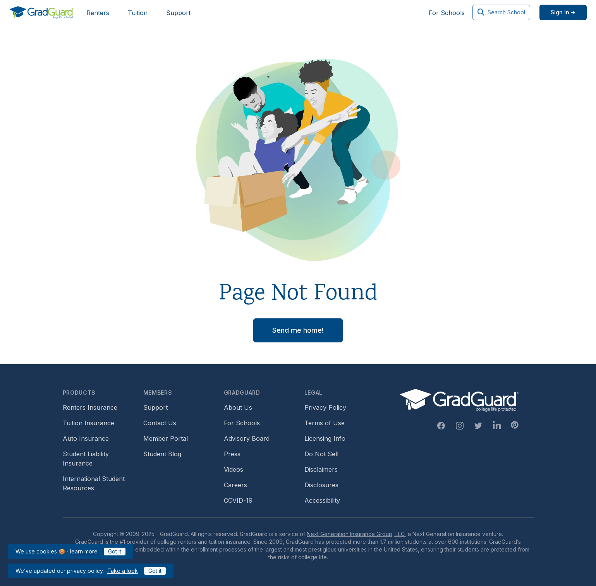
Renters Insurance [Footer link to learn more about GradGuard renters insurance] (90, 407)
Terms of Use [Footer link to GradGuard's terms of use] (324, 423)
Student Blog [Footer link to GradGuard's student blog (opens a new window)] (162, 454)
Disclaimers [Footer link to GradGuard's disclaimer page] (321, 469)
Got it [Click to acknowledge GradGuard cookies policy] (114, 551)
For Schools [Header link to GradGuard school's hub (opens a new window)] (447, 13)
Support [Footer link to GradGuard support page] (155, 407)
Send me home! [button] (298, 330)
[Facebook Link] (441, 425)
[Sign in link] (563, 12)
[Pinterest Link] (515, 425)
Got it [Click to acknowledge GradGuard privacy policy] (154, 570)
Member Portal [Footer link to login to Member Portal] (165, 438)
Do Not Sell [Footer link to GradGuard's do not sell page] (321, 454)
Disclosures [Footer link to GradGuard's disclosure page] (321, 485)
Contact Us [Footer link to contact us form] (159, 423)
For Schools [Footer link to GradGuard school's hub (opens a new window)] (242, 423)
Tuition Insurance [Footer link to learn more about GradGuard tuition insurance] (88, 423)
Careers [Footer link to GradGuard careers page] (235, 485)
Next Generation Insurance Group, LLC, (356, 534)
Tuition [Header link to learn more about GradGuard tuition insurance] (138, 13)
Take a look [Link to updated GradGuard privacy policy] (122, 570)
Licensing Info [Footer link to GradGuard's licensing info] (324, 438)
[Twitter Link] (478, 425)
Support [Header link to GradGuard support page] (178, 13)
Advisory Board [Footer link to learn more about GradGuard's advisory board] (247, 438)
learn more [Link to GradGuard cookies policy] (84, 551)
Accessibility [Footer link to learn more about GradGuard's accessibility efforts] (322, 500)
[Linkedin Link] (497, 425)
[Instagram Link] (459, 425)
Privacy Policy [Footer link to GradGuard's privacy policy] (325, 407)
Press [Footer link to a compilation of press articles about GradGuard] (232, 454)
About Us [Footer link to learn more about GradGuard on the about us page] (238, 407)
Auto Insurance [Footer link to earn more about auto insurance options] (86, 438)
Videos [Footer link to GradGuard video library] (233, 469)
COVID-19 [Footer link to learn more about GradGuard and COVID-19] (238, 500)
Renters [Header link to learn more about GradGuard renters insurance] (97, 13)
